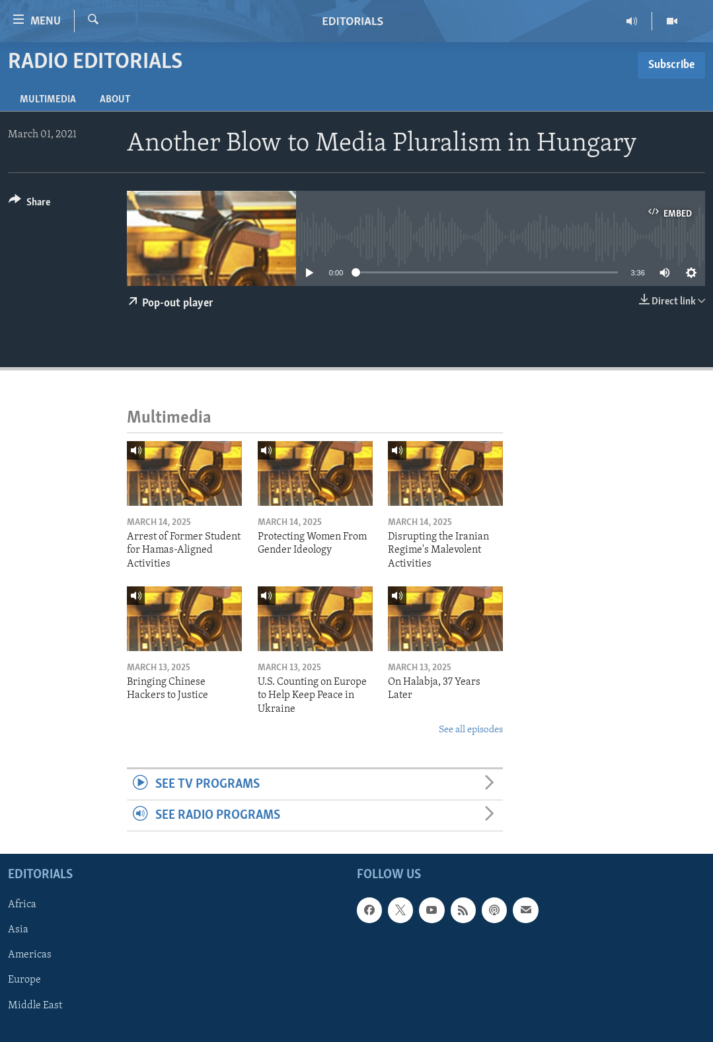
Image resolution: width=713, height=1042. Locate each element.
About (115, 99)
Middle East (35, 1005)
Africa (22, 905)
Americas (30, 955)
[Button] (29, 204)
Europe (24, 980)
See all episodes (471, 730)
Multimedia (48, 99)
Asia (18, 930)
